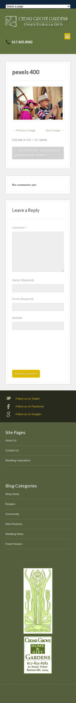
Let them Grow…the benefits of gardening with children (37, 153)
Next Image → (55, 130)
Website (17, 318)
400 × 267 (32, 139)
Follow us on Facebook (29, 406)
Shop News (12, 494)
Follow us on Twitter (27, 398)
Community (12, 514)
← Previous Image (23, 130)
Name (23, 280)
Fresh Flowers (13, 543)
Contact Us (12, 450)
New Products (13, 524)
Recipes (10, 504)
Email (22, 299)
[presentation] (28, 351)
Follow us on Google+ (29, 414)
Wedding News (14, 534)
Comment (19, 227)
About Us (11, 440)
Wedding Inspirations (18, 460)
